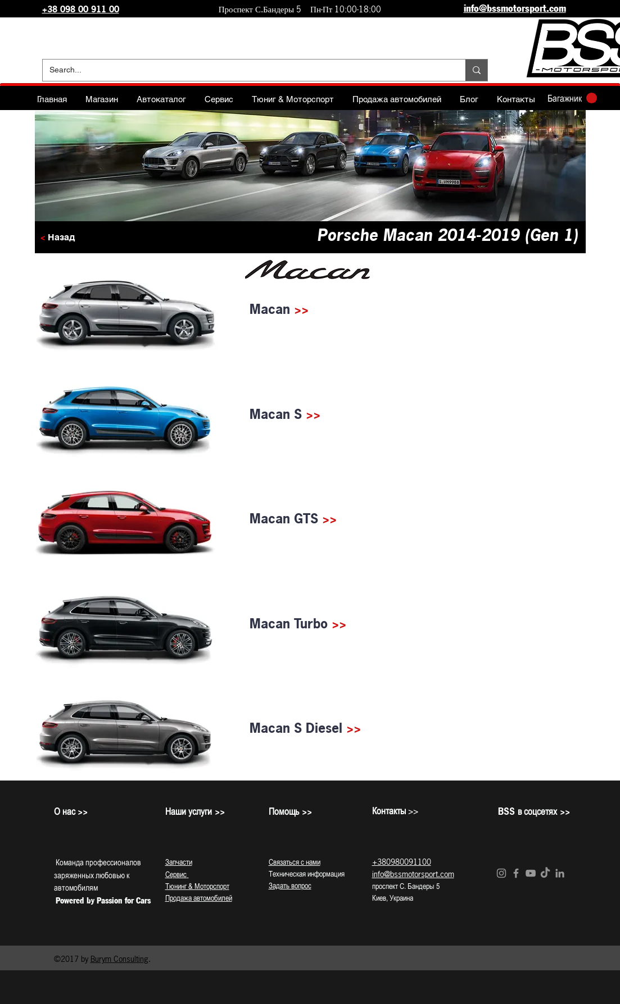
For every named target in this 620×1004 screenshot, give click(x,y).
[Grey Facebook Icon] (516, 873)
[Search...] (245, 70)
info (378, 874)
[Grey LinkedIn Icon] (560, 873)
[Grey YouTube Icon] (530, 873)
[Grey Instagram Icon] (501, 873)
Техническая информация (307, 873)
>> (301, 308)
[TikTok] (545, 873)
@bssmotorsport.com (419, 874)
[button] (572, 98)
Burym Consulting (119, 958)
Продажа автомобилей (198, 897)
